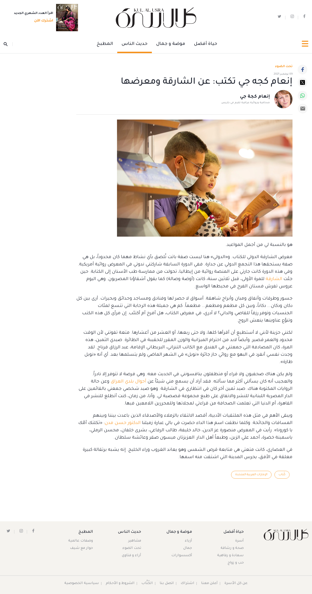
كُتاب (282, 474)
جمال (187, 548)
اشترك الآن (42, 21)
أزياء (188, 541)
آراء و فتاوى (131, 556)
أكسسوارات (181, 556)
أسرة (239, 541)
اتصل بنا (167, 583)
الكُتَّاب (147, 583)
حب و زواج (236, 563)
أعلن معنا (209, 583)
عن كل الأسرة (236, 583)
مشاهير (134, 541)
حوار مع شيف (81, 548)
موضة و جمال (170, 44)
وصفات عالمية (80, 541)
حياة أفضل (205, 44)
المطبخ (105, 44)
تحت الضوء (283, 66)
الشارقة (273, 279)
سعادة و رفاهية (230, 556)
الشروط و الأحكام (120, 583)
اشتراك (187, 583)
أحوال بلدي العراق (128, 381)
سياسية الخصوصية (81, 583)
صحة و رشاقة (232, 548)
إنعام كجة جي (255, 97)
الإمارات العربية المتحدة (251, 474)
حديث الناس (134, 44)
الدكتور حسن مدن (123, 423)
